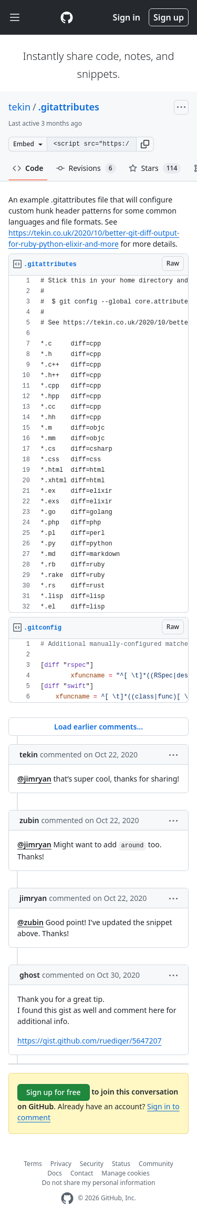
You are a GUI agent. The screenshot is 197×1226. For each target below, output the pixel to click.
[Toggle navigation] (14, 17)
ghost (29, 975)
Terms (33, 1163)
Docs (54, 1173)
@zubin (30, 922)
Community (156, 1163)
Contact (81, 1173)
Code (28, 168)
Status (121, 1163)
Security (91, 1163)
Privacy (60, 1163)
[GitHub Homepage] (67, 1198)
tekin (19, 106)
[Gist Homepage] (66, 17)
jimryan (33, 898)
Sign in (126, 17)
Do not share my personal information (98, 1182)
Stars (155, 168)
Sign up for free (53, 1092)
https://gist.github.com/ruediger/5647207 (89, 1041)
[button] (145, 144)
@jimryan (34, 779)
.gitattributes (68, 106)
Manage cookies (125, 1173)
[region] (98, 444)
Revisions (86, 168)
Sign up (168, 17)
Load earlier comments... (98, 727)
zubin (29, 820)
